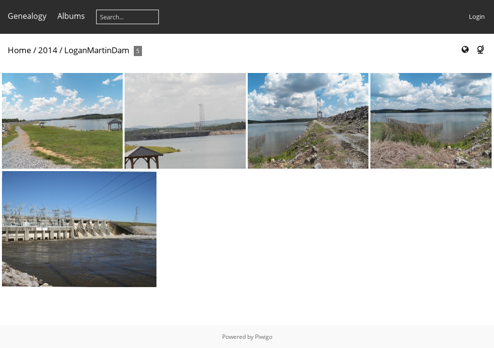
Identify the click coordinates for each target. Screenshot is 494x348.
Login (477, 16)
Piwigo (263, 337)
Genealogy (27, 16)
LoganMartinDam (96, 50)
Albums (71, 16)
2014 (47, 50)
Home (19, 50)
